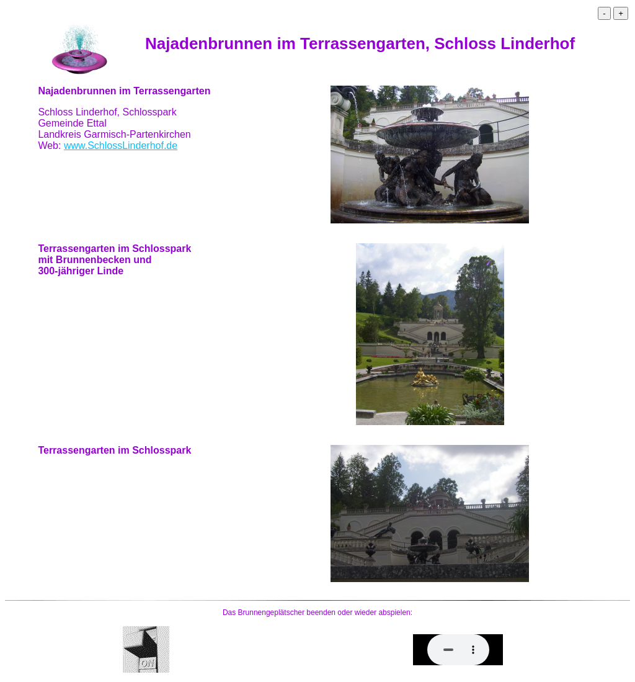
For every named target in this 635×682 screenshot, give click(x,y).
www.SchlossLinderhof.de (120, 145)
